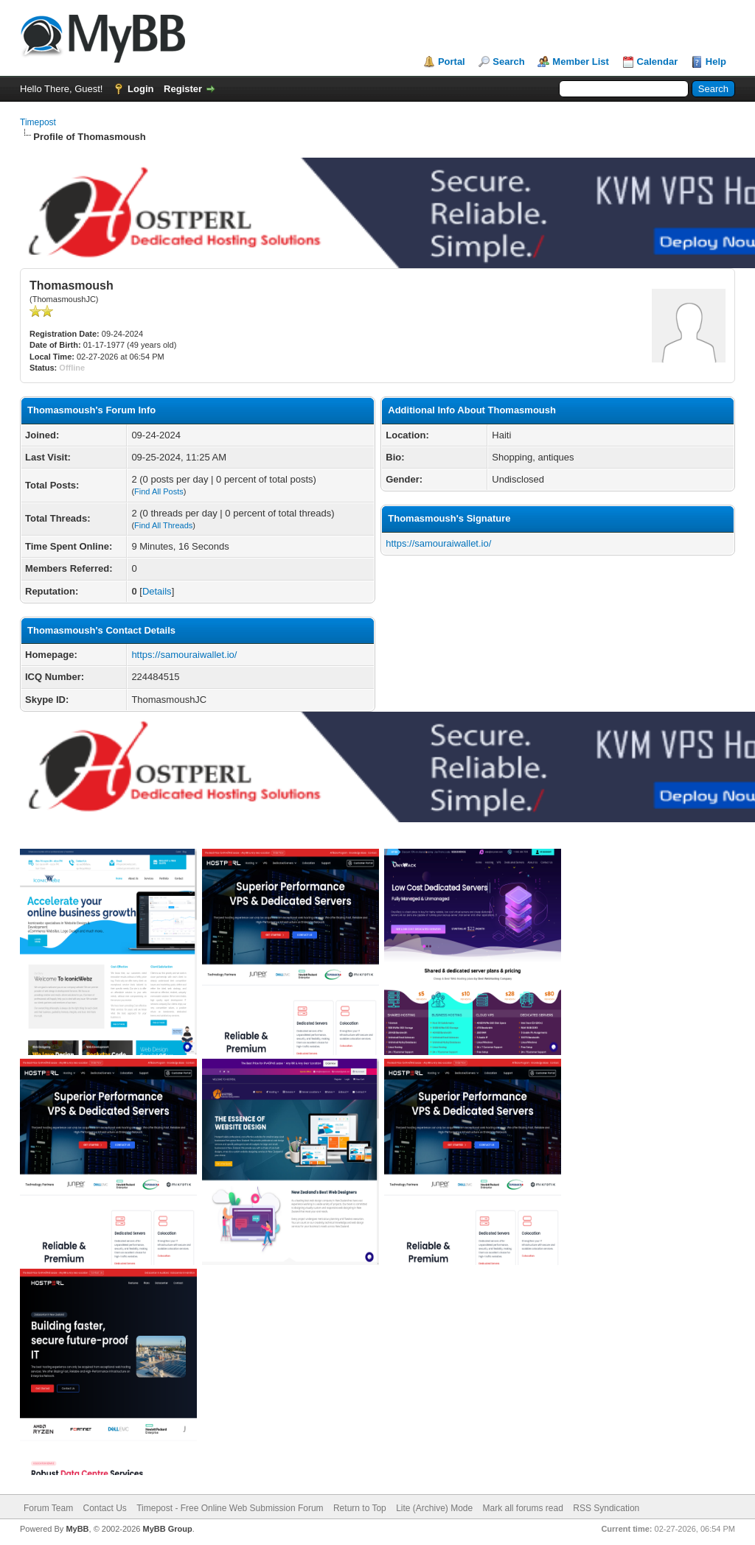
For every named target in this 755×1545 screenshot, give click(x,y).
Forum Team (48, 1508)
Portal (451, 61)
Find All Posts (159, 491)
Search (508, 61)
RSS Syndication (606, 1508)
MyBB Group (167, 1528)
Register (183, 88)
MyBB (77, 1528)
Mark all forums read (523, 1508)
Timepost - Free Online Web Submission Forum (229, 1508)
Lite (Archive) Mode (434, 1508)
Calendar (657, 61)
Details (157, 591)
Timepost (38, 122)
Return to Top (359, 1508)
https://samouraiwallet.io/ (184, 654)
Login (140, 88)
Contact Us (104, 1508)
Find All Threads (163, 525)
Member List (580, 61)
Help (716, 61)
